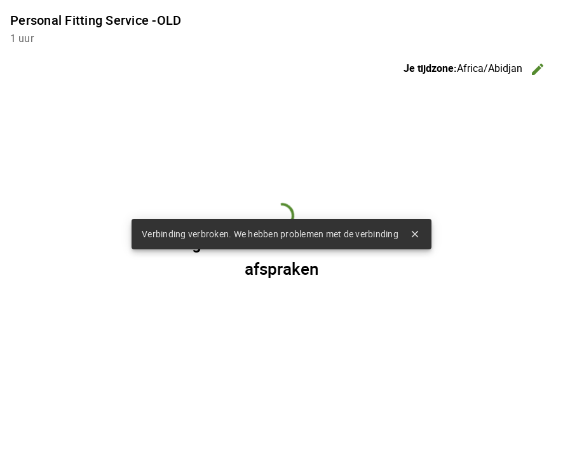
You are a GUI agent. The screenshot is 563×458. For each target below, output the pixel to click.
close (415, 234)
